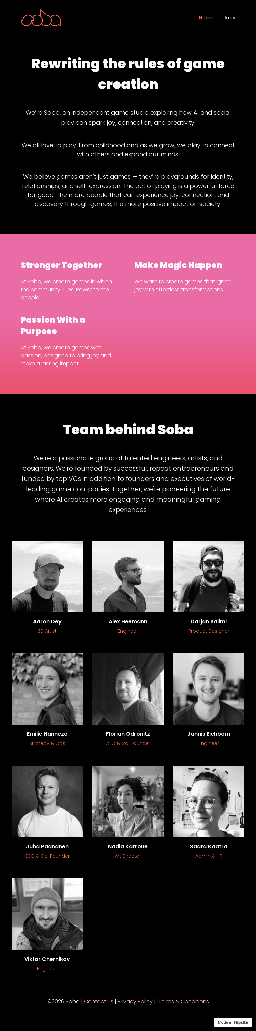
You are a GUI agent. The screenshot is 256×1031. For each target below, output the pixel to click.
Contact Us (98, 1001)
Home (206, 17)
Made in (233, 1022)
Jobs (229, 17)
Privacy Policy (135, 1001)
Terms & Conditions (183, 1001)
